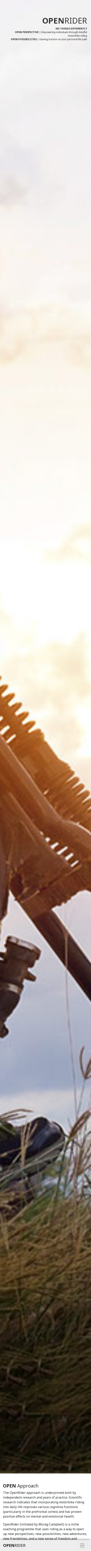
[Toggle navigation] (82, 1545)
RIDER (14, 1545)
